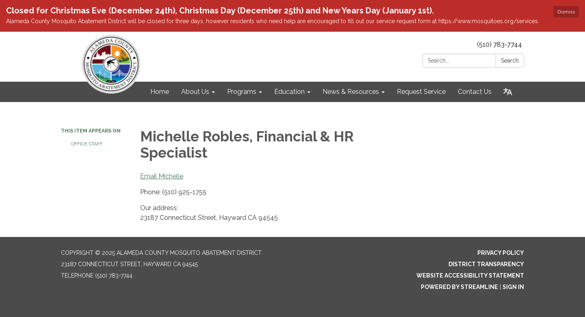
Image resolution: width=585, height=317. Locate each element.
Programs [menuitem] (241, 92)
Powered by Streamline (459, 287)
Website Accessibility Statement (470, 275)
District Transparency (486, 264)
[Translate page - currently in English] (508, 92)
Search (510, 60)
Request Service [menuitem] (421, 92)
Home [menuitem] (159, 92)
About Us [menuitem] (195, 92)
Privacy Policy (500, 253)
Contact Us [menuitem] (475, 92)
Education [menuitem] (289, 92)
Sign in (513, 287)
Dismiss (566, 12)
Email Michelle (161, 176)
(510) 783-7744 (499, 44)
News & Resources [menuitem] (351, 92)
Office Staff (87, 144)
